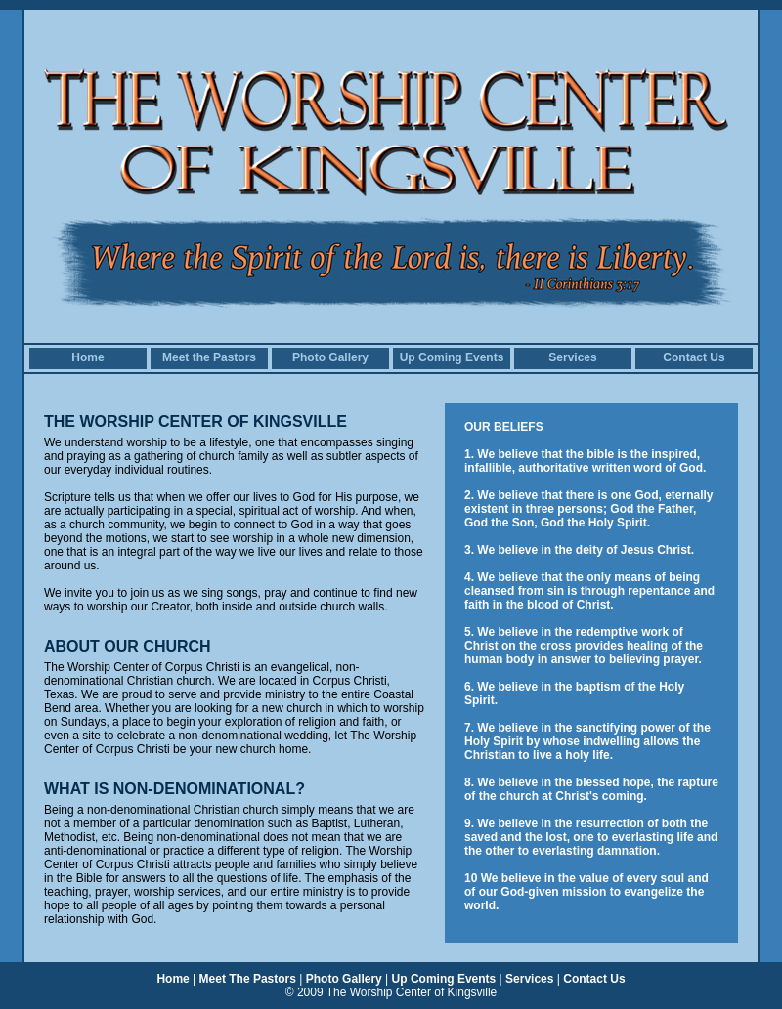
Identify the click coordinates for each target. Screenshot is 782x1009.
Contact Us (693, 357)
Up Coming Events (452, 357)
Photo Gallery (330, 357)
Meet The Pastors (247, 979)
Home (87, 357)
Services (572, 357)
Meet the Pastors (209, 357)
